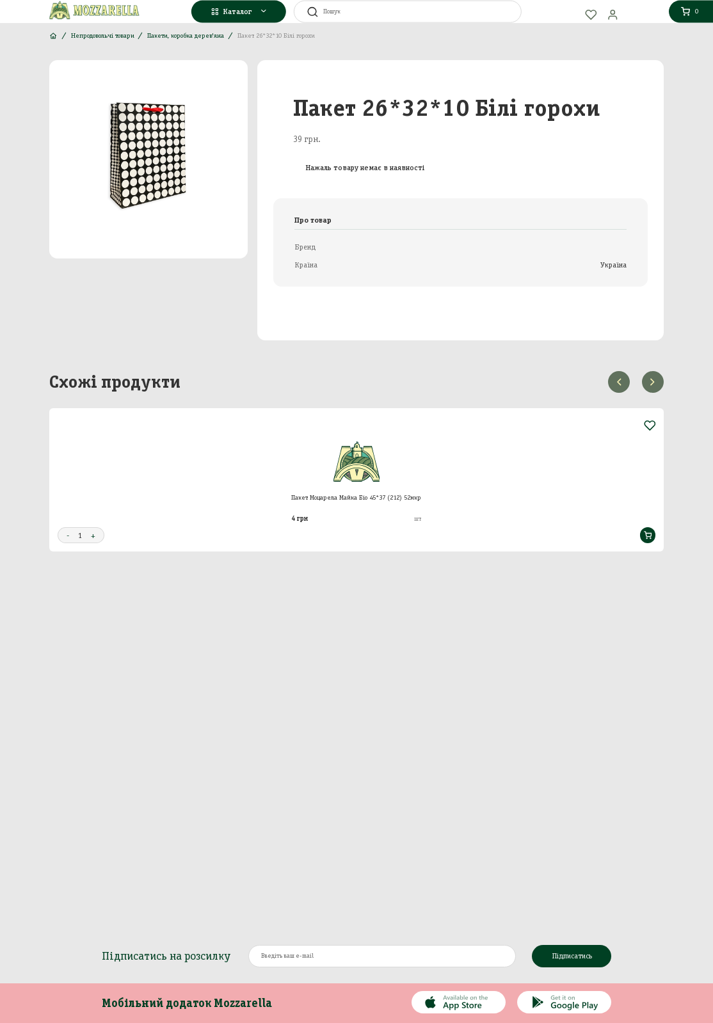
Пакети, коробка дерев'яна (185, 35)
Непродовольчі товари (102, 35)
